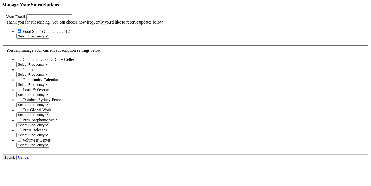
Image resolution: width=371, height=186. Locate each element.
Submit (9, 157)
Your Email (15, 17)
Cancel (23, 157)
